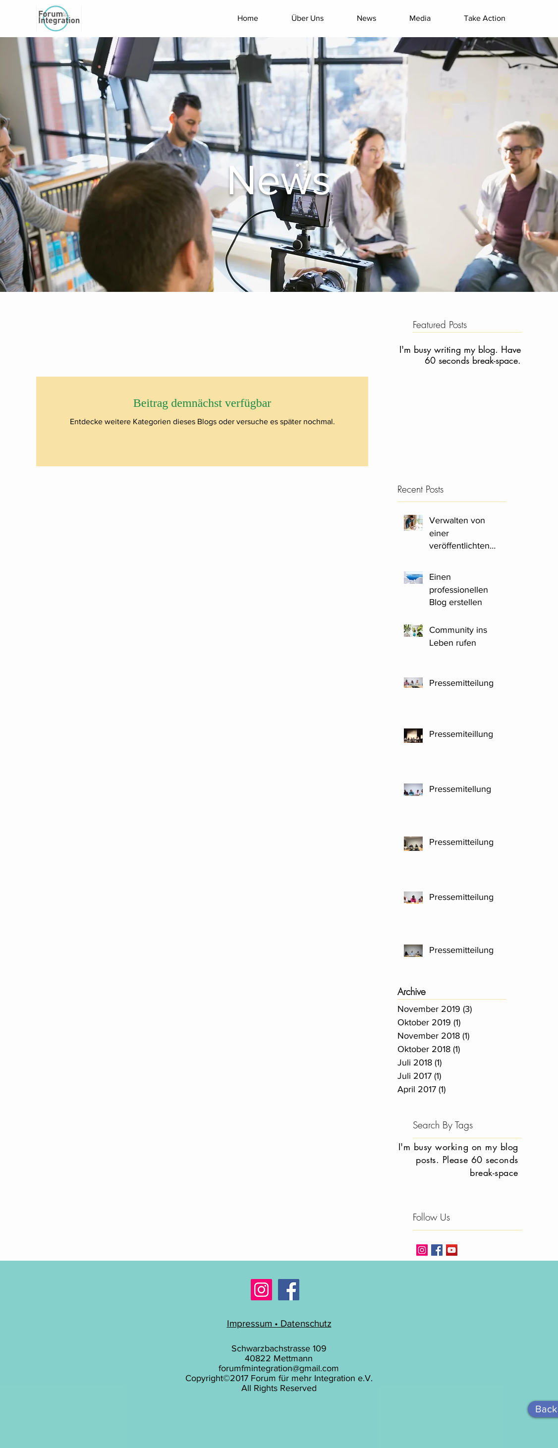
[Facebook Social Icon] (288, 1289)
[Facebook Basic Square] (437, 1250)
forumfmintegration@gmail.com (279, 1368)
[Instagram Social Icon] (422, 1250)
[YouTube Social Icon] (451, 1250)
